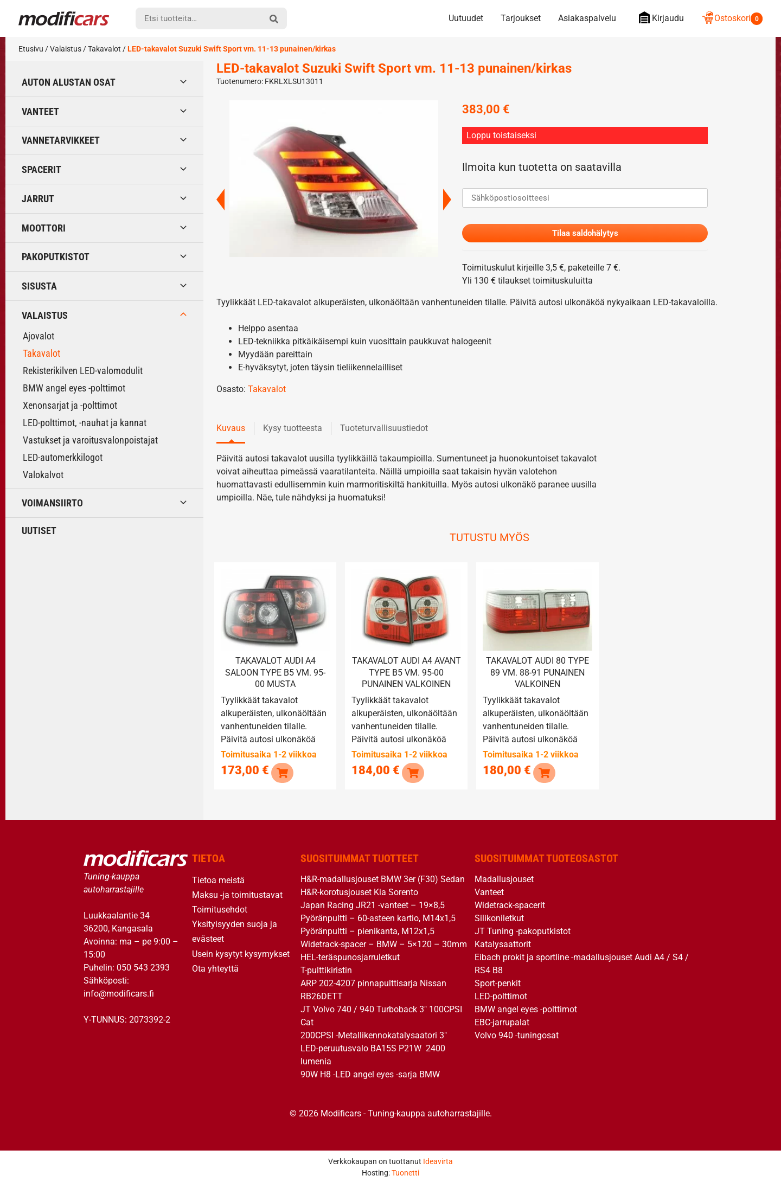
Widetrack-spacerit (510, 903)
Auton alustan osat (69, 82)
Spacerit (41, 169)
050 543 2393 (143, 965)
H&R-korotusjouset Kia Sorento (359, 890)
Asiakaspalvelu (587, 18)
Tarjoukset (521, 18)
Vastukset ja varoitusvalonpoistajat (90, 440)
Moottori (44, 228)
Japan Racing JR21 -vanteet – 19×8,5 (372, 903)
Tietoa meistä (218, 878)
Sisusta (39, 286)
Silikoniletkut (499, 916)
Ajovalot (38, 336)
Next (447, 199)
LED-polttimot (501, 994)
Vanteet (40, 111)
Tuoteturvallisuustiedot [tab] (384, 429)
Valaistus (65, 48)
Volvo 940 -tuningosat (517, 1033)
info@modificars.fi (119, 991)
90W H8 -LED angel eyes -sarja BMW (370, 1072)
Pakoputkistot (55, 256)
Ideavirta (438, 1159)
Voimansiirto (52, 503)
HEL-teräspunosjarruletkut (350, 955)
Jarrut (38, 198)
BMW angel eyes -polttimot (74, 388)
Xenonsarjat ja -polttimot (70, 405)
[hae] (274, 18)
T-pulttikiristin (326, 968)
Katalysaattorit (503, 942)
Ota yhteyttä (215, 966)
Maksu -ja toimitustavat (237, 893)
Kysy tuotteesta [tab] (292, 429)
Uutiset (39, 530)
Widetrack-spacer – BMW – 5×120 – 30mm (383, 942)
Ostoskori (732, 18)
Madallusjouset (504, 877)
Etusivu (30, 48)
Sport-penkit (498, 981)
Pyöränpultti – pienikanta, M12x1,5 (367, 929)
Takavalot (104, 48)
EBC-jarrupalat (502, 1020)
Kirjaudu (658, 17)
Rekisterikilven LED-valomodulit (83, 370)
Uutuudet (466, 18)
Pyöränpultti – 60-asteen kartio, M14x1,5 (378, 916)
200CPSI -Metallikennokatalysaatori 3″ (373, 1033)
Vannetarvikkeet (61, 140)
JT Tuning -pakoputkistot (523, 929)
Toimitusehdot (219, 907)
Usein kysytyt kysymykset (241, 951)
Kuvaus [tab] (230, 429)
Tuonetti (405, 1170)
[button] (281, 770)
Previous (220, 199)
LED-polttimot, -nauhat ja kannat (84, 422)
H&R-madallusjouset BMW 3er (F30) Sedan (382, 877)
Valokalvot (43, 474)
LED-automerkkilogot (63, 457)
